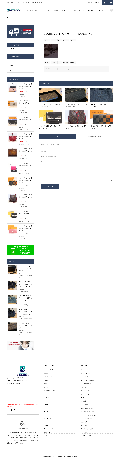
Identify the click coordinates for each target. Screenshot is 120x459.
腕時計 (45, 383)
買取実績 (83, 387)
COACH (46, 425)
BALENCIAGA (47, 418)
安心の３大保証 (85, 394)
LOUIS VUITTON (14, 61)
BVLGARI (46, 411)
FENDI (11, 65)
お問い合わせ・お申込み (87, 408)
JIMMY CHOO (47, 432)
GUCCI (46, 401)
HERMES (46, 397)
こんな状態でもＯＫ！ (86, 383)
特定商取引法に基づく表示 (88, 411)
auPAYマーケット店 (86, 436)
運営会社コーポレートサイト (35, 10)
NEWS (83, 397)
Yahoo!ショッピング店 (87, 429)
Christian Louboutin (49, 429)
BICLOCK (54, 69)
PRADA (46, 408)
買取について (66, 10)
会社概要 (90, 10)
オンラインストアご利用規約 (88, 415)
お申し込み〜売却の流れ (87, 380)
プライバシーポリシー (86, 418)
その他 (11, 70)
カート (109, 3)
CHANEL (46, 404)
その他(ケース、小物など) (50, 390)
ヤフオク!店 (84, 432)
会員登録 (90, 2)
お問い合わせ (101, 10)
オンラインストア (79, 10)
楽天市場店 (84, 425)
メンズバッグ (47, 373)
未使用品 (46, 387)
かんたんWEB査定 (53, 10)
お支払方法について (86, 422)
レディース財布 (48, 376)
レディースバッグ (48, 369)
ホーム (83, 369)
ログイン (97, 2)
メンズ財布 (47, 380)
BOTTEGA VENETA (49, 415)
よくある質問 (84, 404)
